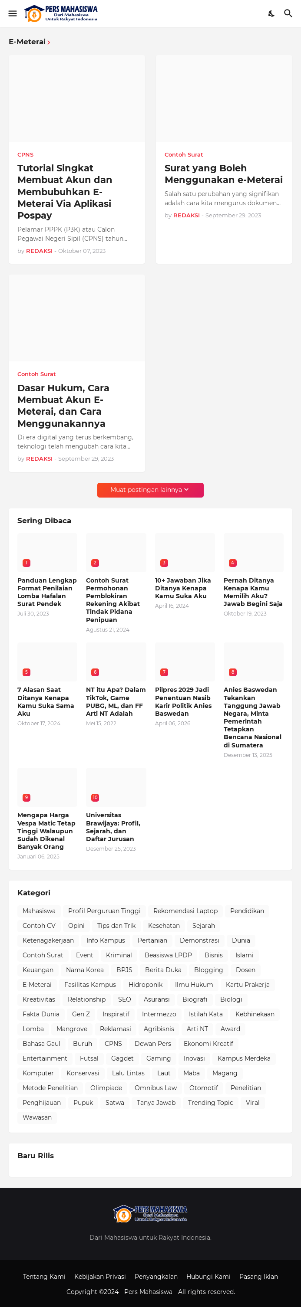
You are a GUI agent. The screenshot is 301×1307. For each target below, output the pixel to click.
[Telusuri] (289, 13)
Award (230, 1029)
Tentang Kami (44, 1277)
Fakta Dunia (41, 1014)
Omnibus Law (156, 1088)
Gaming (158, 1058)
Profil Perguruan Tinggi (104, 911)
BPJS (124, 970)
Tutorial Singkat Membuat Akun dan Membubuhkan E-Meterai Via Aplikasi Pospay (64, 192)
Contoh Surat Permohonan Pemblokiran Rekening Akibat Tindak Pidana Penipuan (113, 600)
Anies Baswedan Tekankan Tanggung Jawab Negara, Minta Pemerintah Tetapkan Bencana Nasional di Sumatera (252, 717)
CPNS (113, 1044)
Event (84, 955)
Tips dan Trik (116, 926)
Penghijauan (42, 1103)
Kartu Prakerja (248, 985)
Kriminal (119, 955)
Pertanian (152, 940)
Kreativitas (39, 999)
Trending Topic (210, 1103)
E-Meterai (37, 985)
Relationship (87, 999)
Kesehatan (164, 926)
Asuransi (157, 999)
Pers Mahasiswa (149, 1292)
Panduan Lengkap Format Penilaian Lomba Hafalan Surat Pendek (47, 592)
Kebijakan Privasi (100, 1277)
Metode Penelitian (50, 1088)
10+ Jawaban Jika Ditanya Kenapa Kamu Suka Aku (183, 588)
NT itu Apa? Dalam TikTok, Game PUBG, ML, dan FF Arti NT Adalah (116, 701)
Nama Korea (85, 970)
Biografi (195, 999)
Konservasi (82, 1073)
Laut (164, 1073)
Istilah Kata (206, 1014)
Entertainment (45, 1058)
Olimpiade (106, 1088)
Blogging (208, 970)
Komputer (38, 1073)
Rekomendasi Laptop (185, 911)
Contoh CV (39, 926)
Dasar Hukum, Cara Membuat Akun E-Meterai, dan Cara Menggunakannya (63, 406)
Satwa (115, 1103)
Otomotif (203, 1088)
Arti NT (197, 1029)
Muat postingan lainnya (146, 490)
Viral (253, 1103)
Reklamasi (115, 1029)
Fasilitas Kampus (90, 985)
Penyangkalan (156, 1277)
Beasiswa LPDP (168, 955)
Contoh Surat (43, 955)
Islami (244, 955)
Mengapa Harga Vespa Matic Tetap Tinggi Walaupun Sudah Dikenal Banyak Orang (46, 831)
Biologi (231, 999)
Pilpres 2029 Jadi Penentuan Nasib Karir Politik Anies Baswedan (183, 701)
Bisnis (214, 955)
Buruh (82, 1044)
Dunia (241, 940)
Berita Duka (163, 970)
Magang (225, 1073)
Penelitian (246, 1088)
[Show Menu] (12, 13)
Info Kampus (105, 940)
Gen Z (81, 1014)
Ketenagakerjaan (48, 940)
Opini (76, 926)
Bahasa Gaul (41, 1044)
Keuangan (38, 970)
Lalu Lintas (128, 1073)
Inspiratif (116, 1014)
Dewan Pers (153, 1044)
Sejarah (203, 926)
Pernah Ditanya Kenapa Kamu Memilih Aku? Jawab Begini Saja (253, 592)
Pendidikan (247, 911)
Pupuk (83, 1103)
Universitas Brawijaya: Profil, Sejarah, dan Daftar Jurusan (113, 827)
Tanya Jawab (156, 1103)
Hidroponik (145, 985)
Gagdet (122, 1058)
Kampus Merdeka (244, 1058)
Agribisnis (159, 1029)
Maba (191, 1073)
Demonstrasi (199, 940)
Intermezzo (159, 1014)
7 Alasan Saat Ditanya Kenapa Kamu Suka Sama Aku (45, 701)
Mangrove (71, 1029)
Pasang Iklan (258, 1277)
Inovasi (194, 1058)
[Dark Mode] (272, 13)
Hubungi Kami (208, 1277)
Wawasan (37, 1117)
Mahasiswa (39, 911)
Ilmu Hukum (194, 985)
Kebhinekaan (255, 1014)
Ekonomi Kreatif (208, 1044)
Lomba (33, 1029)
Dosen (245, 970)
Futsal (89, 1058)
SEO (124, 999)
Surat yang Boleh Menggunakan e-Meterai (224, 174)
